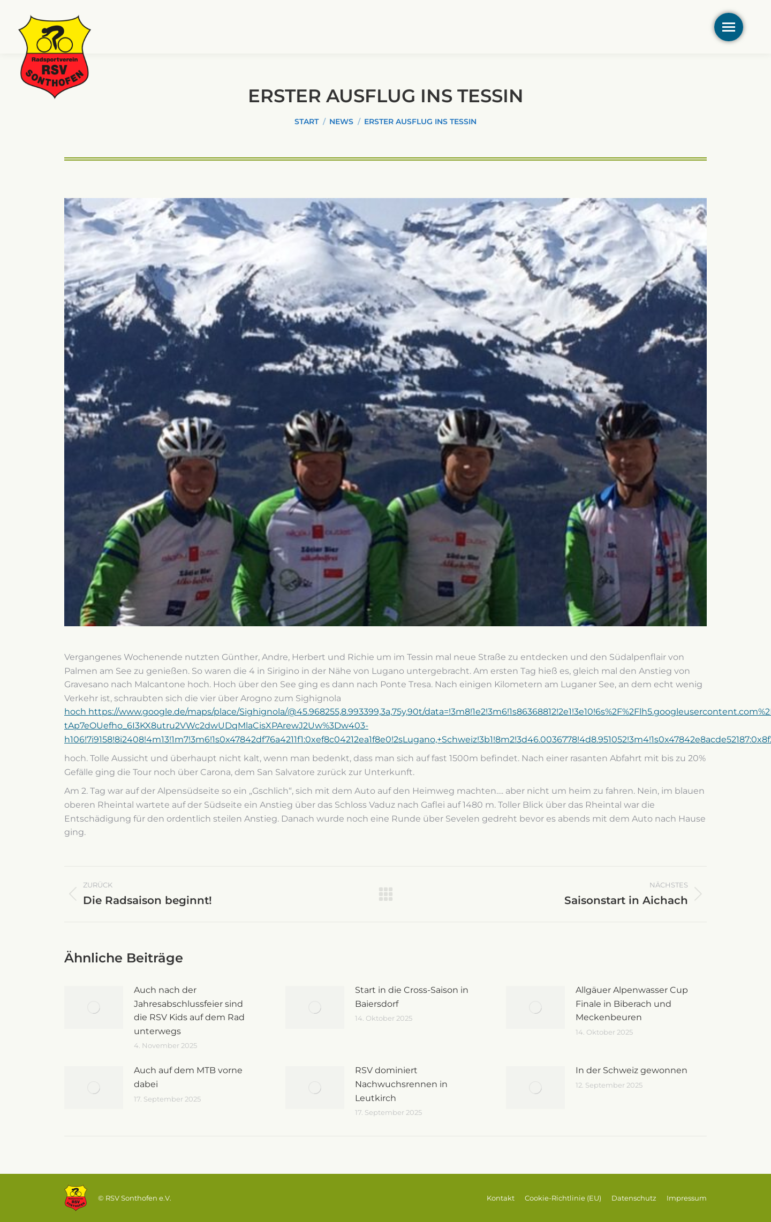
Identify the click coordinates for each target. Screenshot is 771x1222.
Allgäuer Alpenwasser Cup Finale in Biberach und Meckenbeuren (632, 1003)
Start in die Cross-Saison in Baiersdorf (411, 997)
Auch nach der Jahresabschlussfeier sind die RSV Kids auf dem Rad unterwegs (189, 1010)
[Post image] (93, 1007)
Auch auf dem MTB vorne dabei (188, 1077)
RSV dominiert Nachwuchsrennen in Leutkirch (401, 1084)
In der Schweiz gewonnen (631, 1070)
